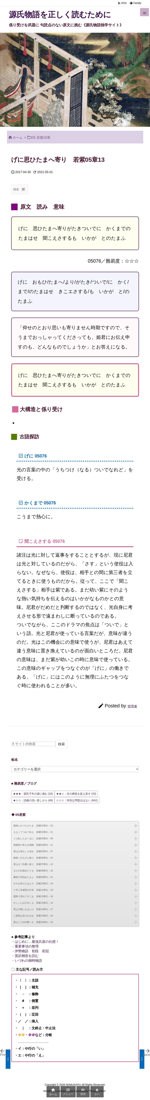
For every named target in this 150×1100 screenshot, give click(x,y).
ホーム (17, 137)
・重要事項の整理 (25, 946)
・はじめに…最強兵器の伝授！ (35, 942)
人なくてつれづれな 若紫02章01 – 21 (33, 832)
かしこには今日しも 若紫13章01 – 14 (33, 903)
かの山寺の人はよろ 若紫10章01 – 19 (33, 883)
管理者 (132, 706)
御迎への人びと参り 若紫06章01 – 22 (33, 858)
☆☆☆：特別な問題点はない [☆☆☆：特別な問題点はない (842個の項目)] (77, 800)
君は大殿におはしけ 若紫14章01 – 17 (33, 909)
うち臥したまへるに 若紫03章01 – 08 (33, 838)
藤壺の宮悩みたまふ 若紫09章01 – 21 (33, 877)
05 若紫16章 (41, 137)
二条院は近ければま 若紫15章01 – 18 (33, 915)
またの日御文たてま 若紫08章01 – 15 (33, 870)
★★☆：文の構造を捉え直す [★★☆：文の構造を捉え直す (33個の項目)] (76, 793)
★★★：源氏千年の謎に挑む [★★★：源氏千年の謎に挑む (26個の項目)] (33, 793)
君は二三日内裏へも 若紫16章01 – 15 (33, 922)
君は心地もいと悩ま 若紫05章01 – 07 (33, 851)
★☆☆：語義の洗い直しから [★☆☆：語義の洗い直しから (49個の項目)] (33, 800)
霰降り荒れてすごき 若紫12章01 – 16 (33, 896)
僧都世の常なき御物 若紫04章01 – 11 (33, 845)
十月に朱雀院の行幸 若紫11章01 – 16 (33, 890)
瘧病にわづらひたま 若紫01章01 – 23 (33, 825)
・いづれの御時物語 (26, 960)
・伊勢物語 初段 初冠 (30, 951)
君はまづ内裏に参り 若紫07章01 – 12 (33, 864)
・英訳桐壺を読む (25, 956)
